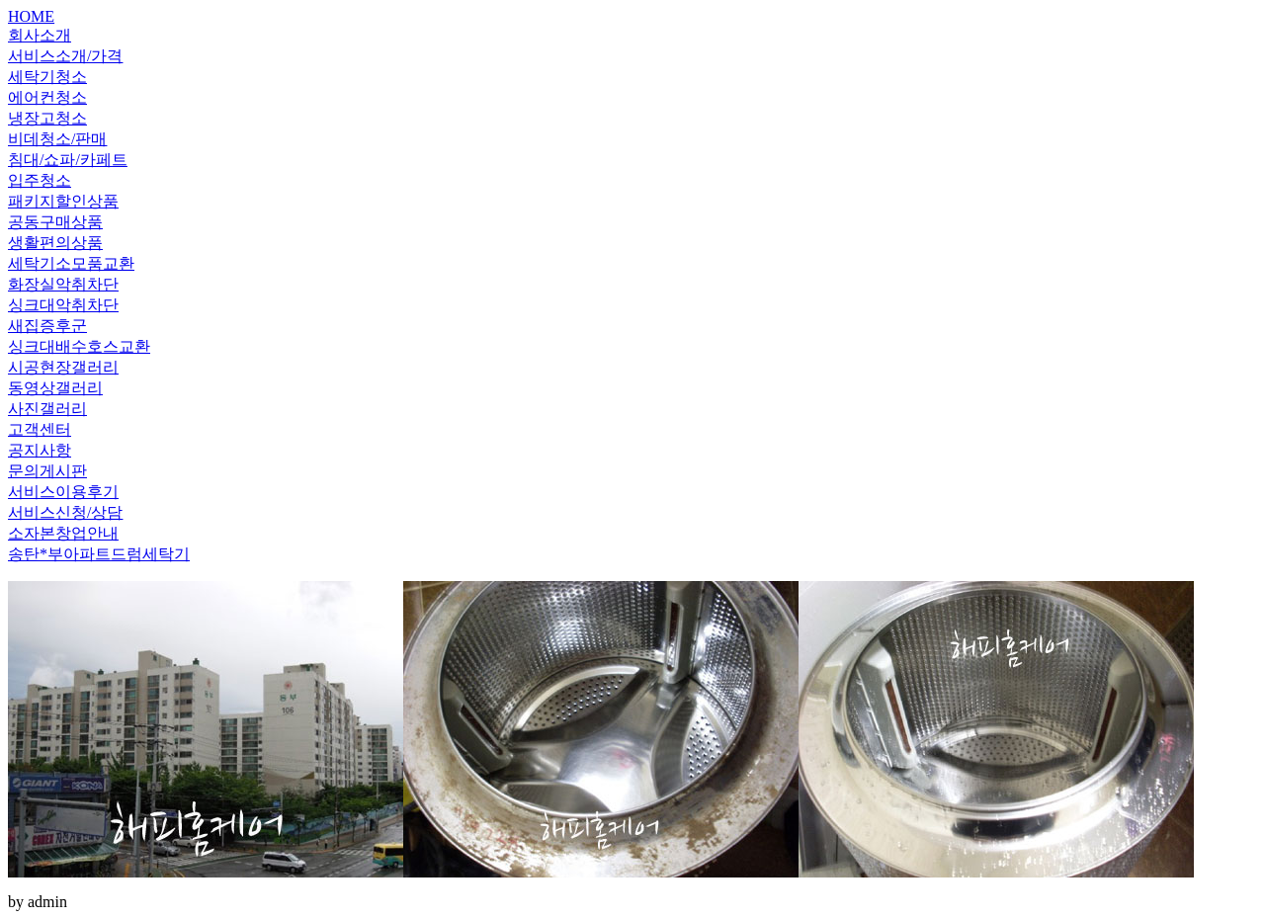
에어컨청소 (47, 97)
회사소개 (39, 35)
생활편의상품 (55, 242)
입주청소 (39, 180)
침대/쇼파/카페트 (67, 159)
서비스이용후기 (63, 491)
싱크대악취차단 (63, 304)
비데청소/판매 (57, 138)
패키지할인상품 (63, 201)
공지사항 (39, 450)
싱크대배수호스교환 (79, 346)
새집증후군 (47, 325)
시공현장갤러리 (63, 367)
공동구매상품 (55, 221)
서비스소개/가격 (65, 55)
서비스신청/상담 (65, 512)
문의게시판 (47, 470)
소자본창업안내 (63, 533)
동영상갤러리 (55, 387)
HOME (31, 16)
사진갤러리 (47, 408)
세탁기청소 (47, 76)
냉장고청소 (47, 118)
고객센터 (39, 429)
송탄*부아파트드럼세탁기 (99, 553)
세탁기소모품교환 (71, 263)
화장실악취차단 (63, 284)
